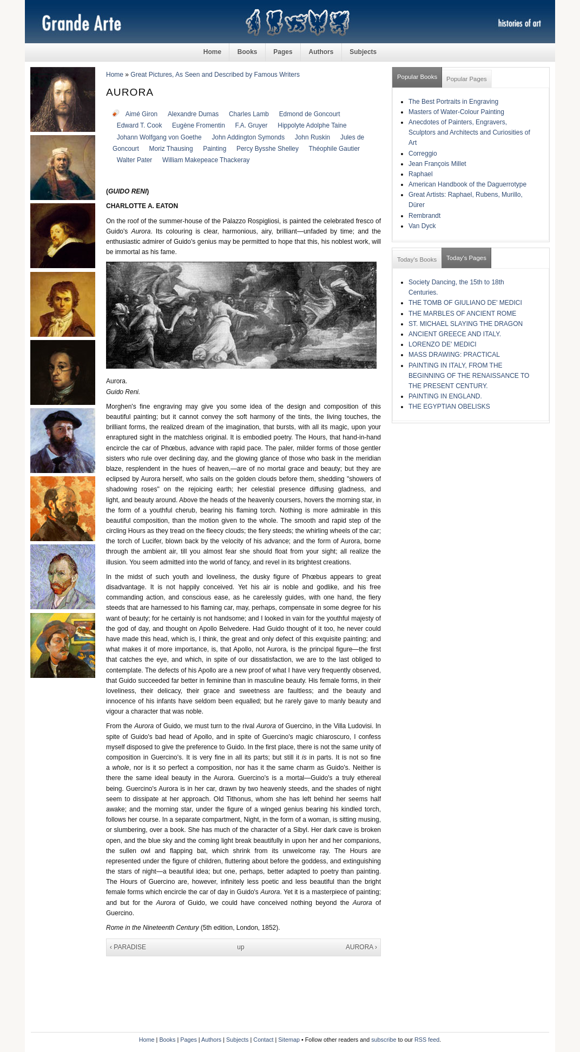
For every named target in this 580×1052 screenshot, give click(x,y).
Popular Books (417, 77)
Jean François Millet (437, 164)
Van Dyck (422, 226)
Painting (214, 148)
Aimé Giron (141, 114)
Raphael (420, 174)
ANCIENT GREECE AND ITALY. (454, 334)
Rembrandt (424, 215)
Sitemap (289, 1039)
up (240, 947)
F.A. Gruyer (251, 125)
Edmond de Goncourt (309, 114)
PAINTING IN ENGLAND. (445, 396)
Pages (282, 52)
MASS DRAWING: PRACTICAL (454, 354)
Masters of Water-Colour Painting (456, 112)
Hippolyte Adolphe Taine (312, 125)
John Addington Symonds (248, 137)
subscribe (383, 1039)
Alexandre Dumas (193, 114)
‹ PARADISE (128, 947)
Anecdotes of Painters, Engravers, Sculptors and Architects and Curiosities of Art (469, 132)
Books (248, 52)
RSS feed (426, 1039)
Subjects (363, 52)
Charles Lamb (249, 114)
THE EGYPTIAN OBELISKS (449, 406)
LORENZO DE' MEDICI (442, 344)
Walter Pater (135, 160)
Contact (263, 1039)
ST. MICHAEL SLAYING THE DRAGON (465, 324)
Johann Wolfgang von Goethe (159, 137)
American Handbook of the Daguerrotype (467, 184)
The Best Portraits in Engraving (453, 101)
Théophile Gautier (334, 148)
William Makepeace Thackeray (205, 160)
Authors (320, 52)
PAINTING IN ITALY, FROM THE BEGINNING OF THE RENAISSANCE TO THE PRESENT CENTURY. (468, 376)
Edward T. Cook (139, 125)
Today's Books (417, 259)
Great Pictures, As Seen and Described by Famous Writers (215, 74)
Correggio (422, 153)
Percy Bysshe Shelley (267, 148)
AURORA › (361, 947)
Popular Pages (466, 79)
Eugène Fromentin (198, 125)
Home (212, 52)
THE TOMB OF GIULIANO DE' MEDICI (465, 303)
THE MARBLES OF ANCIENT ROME (462, 313)
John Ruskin (312, 137)
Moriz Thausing (171, 148)
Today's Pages (466, 258)
